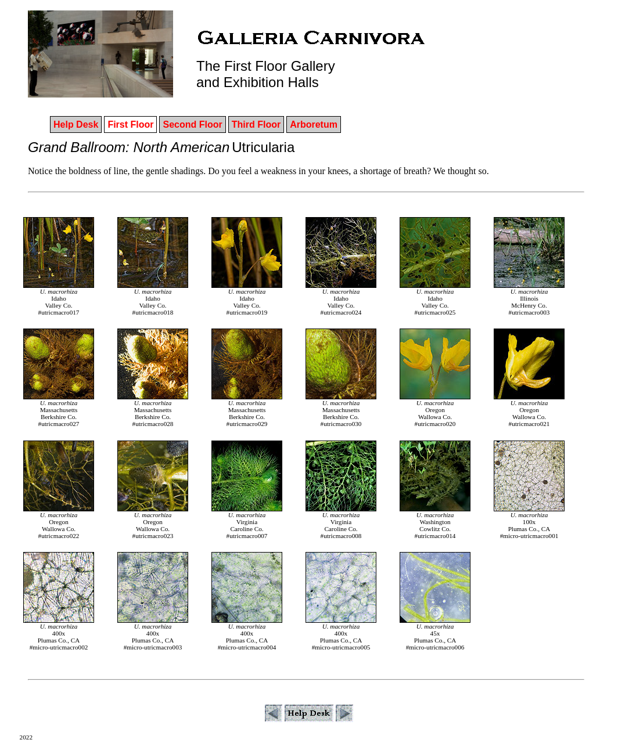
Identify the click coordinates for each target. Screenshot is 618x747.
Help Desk (75, 124)
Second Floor (192, 124)
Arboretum (313, 124)
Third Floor (256, 124)
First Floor (130, 124)
